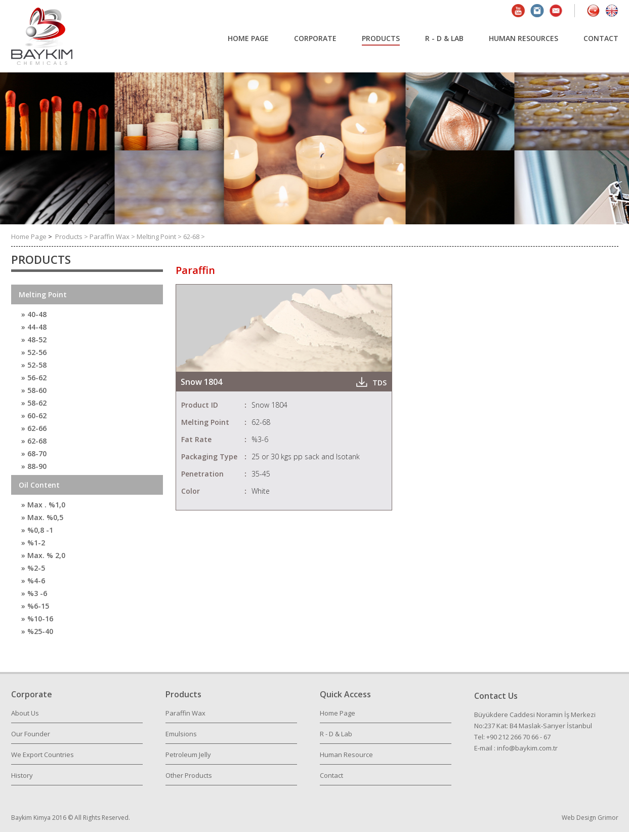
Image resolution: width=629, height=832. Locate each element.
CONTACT (600, 38)
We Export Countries (42, 754)
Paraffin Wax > (113, 236)
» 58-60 (34, 390)
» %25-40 (37, 631)
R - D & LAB (444, 38)
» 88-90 (34, 466)
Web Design (580, 817)
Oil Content (39, 485)
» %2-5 (33, 568)
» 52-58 (34, 365)
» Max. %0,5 (42, 517)
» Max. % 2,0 (43, 555)
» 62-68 (34, 441)
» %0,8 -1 (37, 530)
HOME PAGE (248, 38)
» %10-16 (37, 618)
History (22, 775)
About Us (25, 713)
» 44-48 (34, 327)
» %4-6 (33, 580)
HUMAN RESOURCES (523, 38)
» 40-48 (34, 314)
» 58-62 (34, 403)
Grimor (608, 817)
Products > (72, 236)
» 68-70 (34, 453)
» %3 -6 (34, 593)
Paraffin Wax (185, 713)
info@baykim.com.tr (527, 747)
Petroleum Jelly (188, 754)
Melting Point (43, 294)
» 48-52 (34, 339)
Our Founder (30, 733)
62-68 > (194, 236)
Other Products (188, 775)
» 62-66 (34, 428)
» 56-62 (34, 377)
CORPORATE (315, 38)
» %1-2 (33, 542)
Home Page (29, 236)
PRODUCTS (381, 38)
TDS (379, 382)
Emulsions (181, 733)
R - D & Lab (336, 733)
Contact (331, 775)
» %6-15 (35, 606)
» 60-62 (34, 415)
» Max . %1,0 (43, 504)
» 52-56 (34, 352)
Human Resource (346, 754)
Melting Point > (160, 236)
